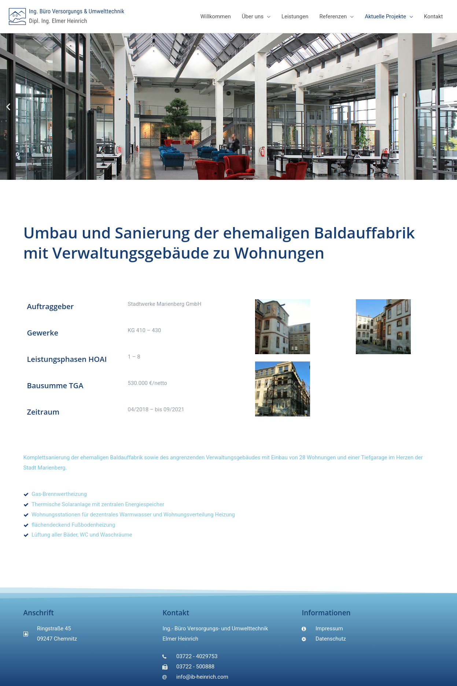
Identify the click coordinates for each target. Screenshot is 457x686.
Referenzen (333, 16)
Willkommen (215, 16)
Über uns (252, 16)
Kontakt (433, 16)
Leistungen (295, 16)
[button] (215, 173)
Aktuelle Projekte (385, 16)
